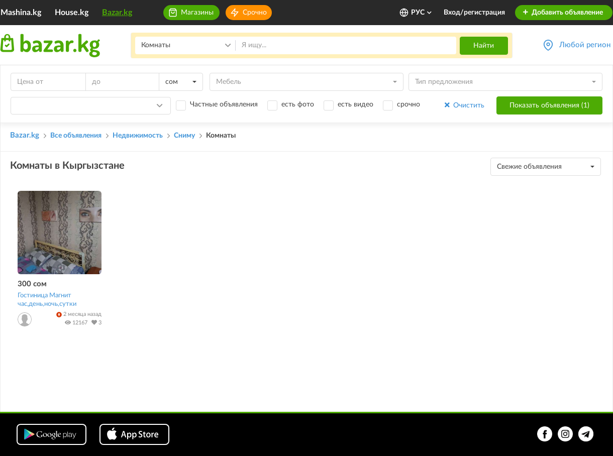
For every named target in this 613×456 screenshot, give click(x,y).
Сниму (184, 135)
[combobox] (181, 82)
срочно (408, 104)
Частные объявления (224, 104)
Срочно (255, 12)
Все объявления (75, 135)
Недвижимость (138, 135)
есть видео (355, 104)
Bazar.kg (117, 13)
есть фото (297, 104)
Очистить (463, 105)
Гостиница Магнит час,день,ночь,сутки (47, 299)
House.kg (71, 13)
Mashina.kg (21, 13)
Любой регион (584, 45)
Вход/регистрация (474, 12)
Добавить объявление (562, 12)
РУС (422, 12)
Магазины (197, 12)
